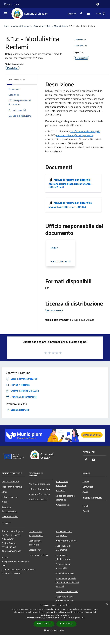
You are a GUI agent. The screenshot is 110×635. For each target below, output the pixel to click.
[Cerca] (104, 13)
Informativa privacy (65, 573)
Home (6, 26)
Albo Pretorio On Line (66, 540)
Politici (5, 502)
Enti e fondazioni (10, 497)
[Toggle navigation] (5, 13)
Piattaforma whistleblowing (63, 557)
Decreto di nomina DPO (67, 591)
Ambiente (60, 490)
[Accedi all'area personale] (98, 4)
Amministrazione (21, 26)
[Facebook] (80, 14)
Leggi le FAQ (35, 549)
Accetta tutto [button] (44, 624)
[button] (55, 630)
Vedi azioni (81, 45)
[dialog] (55, 618)
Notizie (85, 481)
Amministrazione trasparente (64, 533)
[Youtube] (87, 14)
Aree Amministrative (12, 486)
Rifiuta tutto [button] (66, 623)
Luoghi (85, 506)
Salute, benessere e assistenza (65, 497)
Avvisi (85, 492)
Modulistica (60, 26)
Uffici (4, 492)
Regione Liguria (11, 4)
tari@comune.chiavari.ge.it (85, 131)
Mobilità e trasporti (38, 499)
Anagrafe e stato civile (39, 484)
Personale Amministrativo (9, 509)
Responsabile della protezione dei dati (65, 598)
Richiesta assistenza (38, 555)
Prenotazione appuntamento (36, 533)
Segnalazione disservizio (35, 542)
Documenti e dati (42, 26)
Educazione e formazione (62, 483)
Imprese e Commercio (39, 494)
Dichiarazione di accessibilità (63, 566)
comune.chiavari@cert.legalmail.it (74, 135)
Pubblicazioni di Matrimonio (63, 547)
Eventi (85, 511)
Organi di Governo (10, 481)
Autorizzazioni (62, 505)
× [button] (107, 604)
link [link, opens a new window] (82, 618)
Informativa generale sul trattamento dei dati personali (67, 582)
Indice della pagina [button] (17, 79)
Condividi (81, 39)
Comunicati (88, 486)
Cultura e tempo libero (39, 489)
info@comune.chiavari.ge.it (15, 561)
